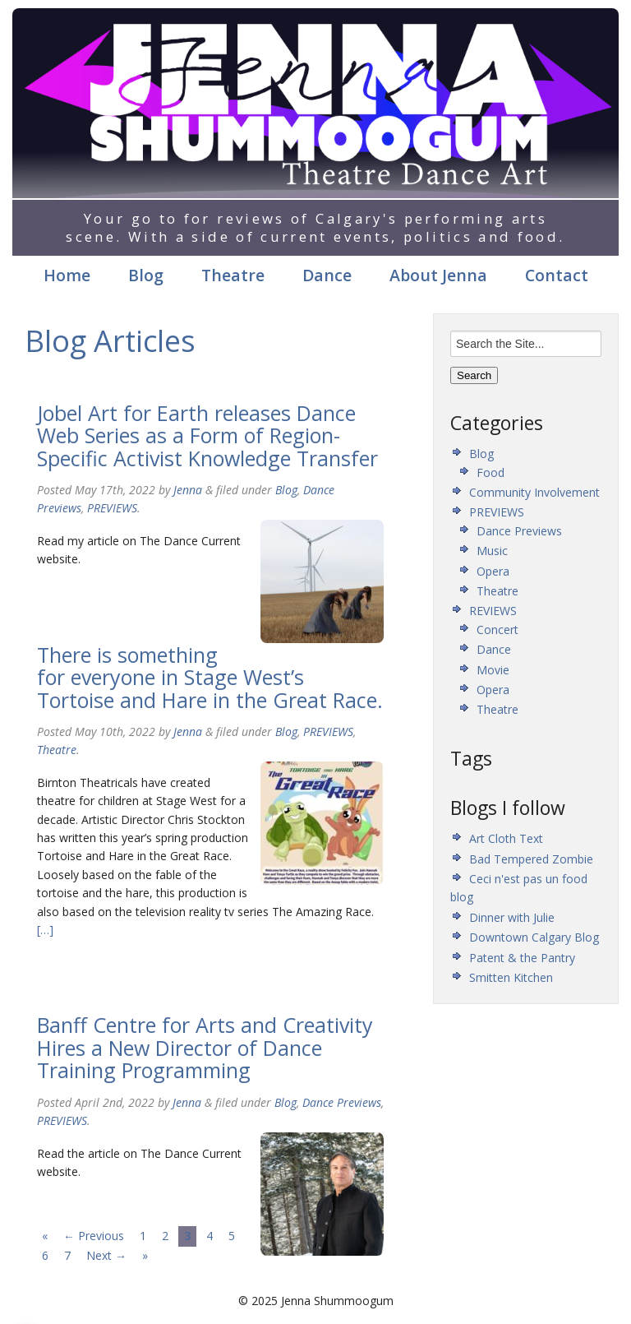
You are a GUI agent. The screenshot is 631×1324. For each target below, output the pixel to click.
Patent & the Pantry (522, 957)
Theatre (233, 275)
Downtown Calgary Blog (534, 937)
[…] (45, 929)
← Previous (93, 1235)
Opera (493, 571)
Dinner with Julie (512, 917)
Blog (146, 275)
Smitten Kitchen (511, 977)
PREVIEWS (112, 508)
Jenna (187, 490)
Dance (327, 275)
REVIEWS (493, 610)
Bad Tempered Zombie (531, 859)
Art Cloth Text (506, 838)
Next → (106, 1255)
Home (67, 275)
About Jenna (438, 275)
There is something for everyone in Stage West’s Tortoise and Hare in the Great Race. (210, 677)
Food (490, 472)
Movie (493, 670)
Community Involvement (534, 492)
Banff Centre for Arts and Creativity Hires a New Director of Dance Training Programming (205, 1047)
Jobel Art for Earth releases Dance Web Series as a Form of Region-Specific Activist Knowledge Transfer (207, 435)
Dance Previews (341, 1102)
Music (492, 550)
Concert (497, 629)
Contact (556, 275)
